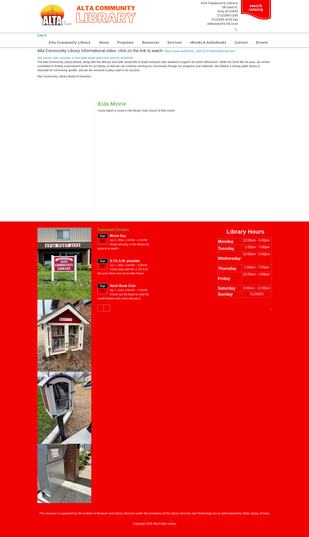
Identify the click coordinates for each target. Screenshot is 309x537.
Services (174, 42)
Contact (241, 42)
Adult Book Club (122, 286)
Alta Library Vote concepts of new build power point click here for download (85, 57)
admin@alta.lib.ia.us (222, 24)
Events (262, 42)
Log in (42, 35)
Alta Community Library (70, 42)
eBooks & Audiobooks (208, 42)
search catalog (256, 7)
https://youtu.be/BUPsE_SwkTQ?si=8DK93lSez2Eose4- (200, 51)
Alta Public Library (164, 523)
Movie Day (118, 236)
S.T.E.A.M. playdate (125, 261)
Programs (125, 42)
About (104, 42)
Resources (150, 42)
